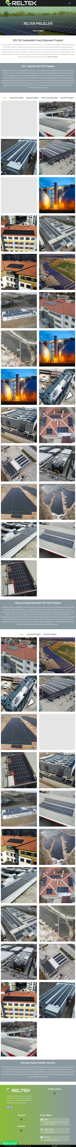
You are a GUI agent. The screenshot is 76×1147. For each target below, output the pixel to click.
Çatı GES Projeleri (66, 98)
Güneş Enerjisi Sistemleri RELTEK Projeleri (38, 602)
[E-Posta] (42, 1137)
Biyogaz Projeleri (32, 98)
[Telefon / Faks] (42, 1129)
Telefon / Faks (48, 1129)
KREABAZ (55, 1146)
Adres (46, 1119)
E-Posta (46, 1137)
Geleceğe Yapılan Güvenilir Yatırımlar (38, 1062)
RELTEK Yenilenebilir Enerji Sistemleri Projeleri (38, 40)
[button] (54, 1093)
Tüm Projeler (38, 30)
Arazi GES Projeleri (16, 98)
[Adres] (42, 1119)
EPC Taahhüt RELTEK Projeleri (38, 66)
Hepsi (5, 98)
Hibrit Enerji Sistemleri (49, 98)
